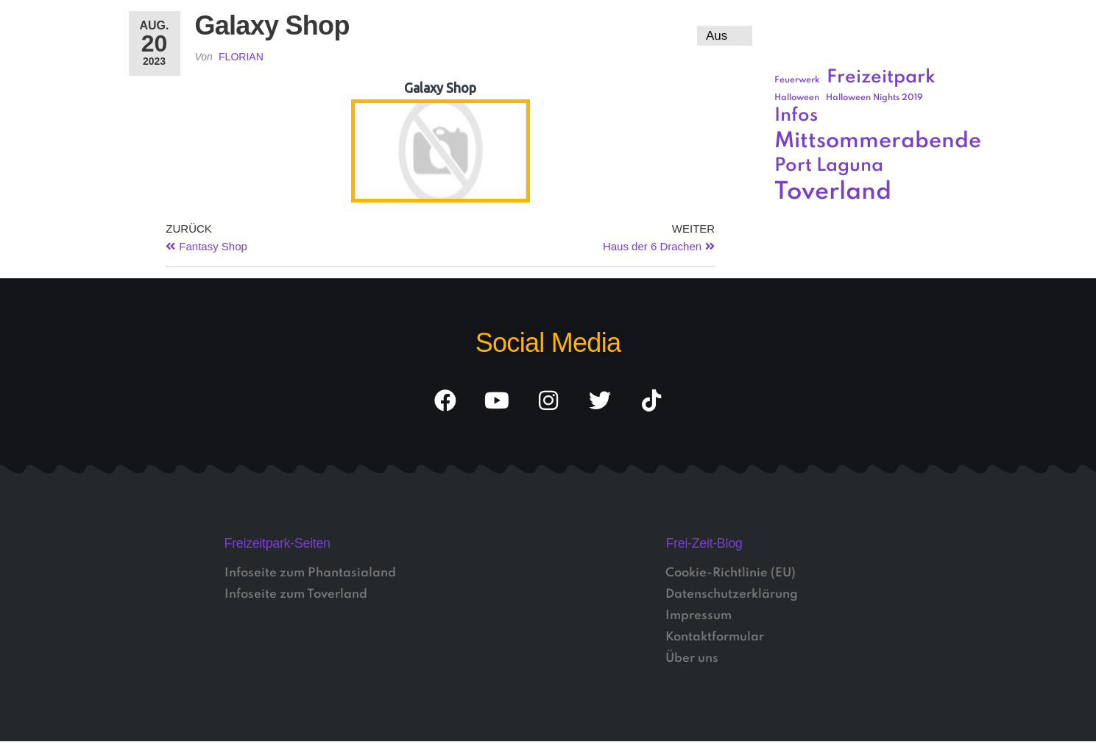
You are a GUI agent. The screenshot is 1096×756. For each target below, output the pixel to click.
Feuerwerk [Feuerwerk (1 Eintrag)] (797, 80)
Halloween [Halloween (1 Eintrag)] (796, 97)
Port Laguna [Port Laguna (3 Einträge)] (828, 166)
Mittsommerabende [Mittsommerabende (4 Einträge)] (877, 141)
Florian (241, 57)
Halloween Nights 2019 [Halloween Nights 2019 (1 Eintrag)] (874, 97)
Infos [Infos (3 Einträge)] (796, 116)
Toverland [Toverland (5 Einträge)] (832, 192)
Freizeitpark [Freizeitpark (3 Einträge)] (881, 77)
